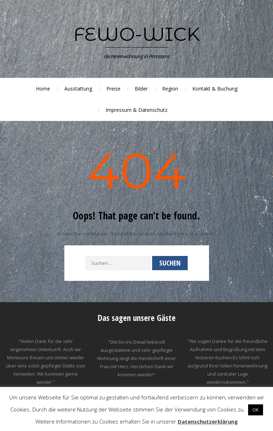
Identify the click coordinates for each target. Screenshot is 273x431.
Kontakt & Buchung (214, 88)
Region (170, 88)
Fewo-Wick (136, 34)
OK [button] (255, 410)
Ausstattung (78, 88)
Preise (113, 88)
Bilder (141, 88)
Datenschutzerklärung (208, 421)
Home (43, 88)
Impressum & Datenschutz (136, 110)
